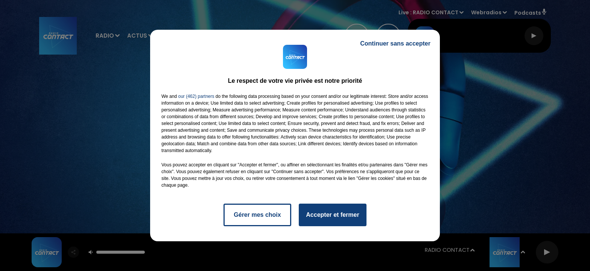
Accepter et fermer (332, 215)
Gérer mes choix (257, 215)
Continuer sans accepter (395, 43)
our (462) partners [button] (196, 96)
